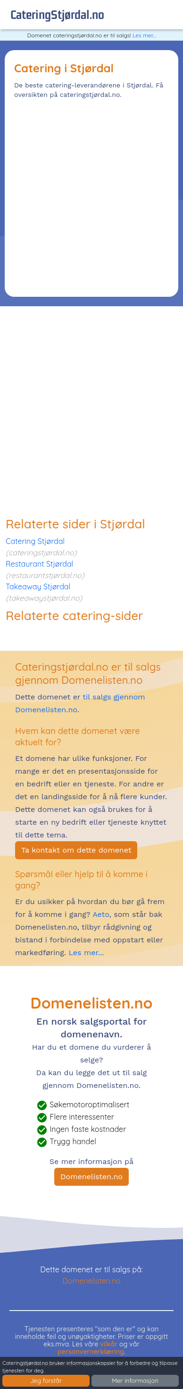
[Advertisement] (91, 195)
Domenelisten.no (91, 1176)
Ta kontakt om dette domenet (76, 849)
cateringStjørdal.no (57, 14)
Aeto (99, 914)
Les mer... (144, 35)
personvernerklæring (91, 1351)
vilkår (108, 1344)
